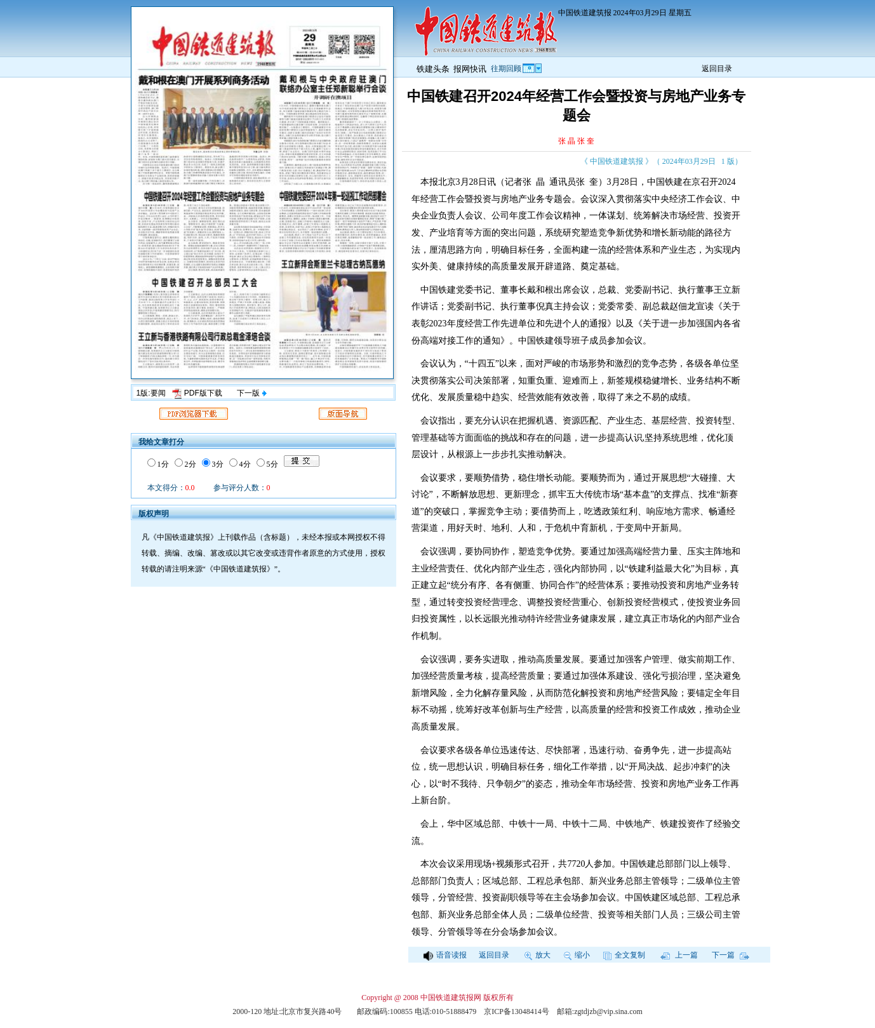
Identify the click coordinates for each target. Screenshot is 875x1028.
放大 (537, 955)
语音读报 (445, 955)
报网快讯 (469, 69)
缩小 (577, 955)
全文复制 (624, 955)
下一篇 (730, 955)
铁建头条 (433, 69)
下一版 (251, 393)
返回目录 (717, 68)
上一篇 (679, 955)
